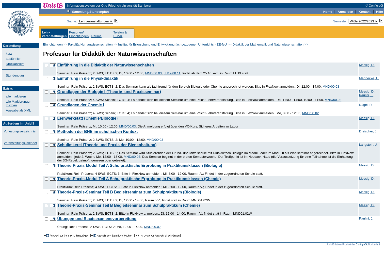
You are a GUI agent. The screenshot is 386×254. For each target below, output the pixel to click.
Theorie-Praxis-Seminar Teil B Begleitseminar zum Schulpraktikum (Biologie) (129, 192)
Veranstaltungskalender (20, 143)
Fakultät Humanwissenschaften (90, 44)
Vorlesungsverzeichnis (19, 131)
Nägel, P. (365, 105)
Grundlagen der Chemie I (80, 105)
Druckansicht (15, 64)
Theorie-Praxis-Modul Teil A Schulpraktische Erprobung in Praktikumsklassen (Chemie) (139, 179)
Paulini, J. (366, 95)
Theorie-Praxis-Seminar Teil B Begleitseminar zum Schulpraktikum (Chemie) (128, 205)
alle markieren (16, 96)
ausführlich (13, 59)
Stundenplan (15, 75)
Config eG (361, 244)
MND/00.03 (153, 73)
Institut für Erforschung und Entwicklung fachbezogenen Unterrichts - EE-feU (172, 44)
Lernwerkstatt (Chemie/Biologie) (87, 118)
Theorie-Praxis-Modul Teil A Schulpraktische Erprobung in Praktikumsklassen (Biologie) (139, 165)
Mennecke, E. (369, 78)
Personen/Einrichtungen (79, 34)
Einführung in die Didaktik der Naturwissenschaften (105, 65)
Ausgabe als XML (18, 110)
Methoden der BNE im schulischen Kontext (97, 131)
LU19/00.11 (171, 73)
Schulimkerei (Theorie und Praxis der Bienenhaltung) (107, 145)
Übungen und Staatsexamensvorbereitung (96, 219)
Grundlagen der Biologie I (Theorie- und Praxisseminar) (109, 92)
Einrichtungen (53, 44)
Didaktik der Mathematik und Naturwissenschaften (268, 44)
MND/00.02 (310, 113)
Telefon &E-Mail (120, 34)
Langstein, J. (368, 144)
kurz (9, 53)
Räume (96, 36)
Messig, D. (367, 65)
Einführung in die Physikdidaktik (87, 78)
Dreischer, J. (368, 131)
